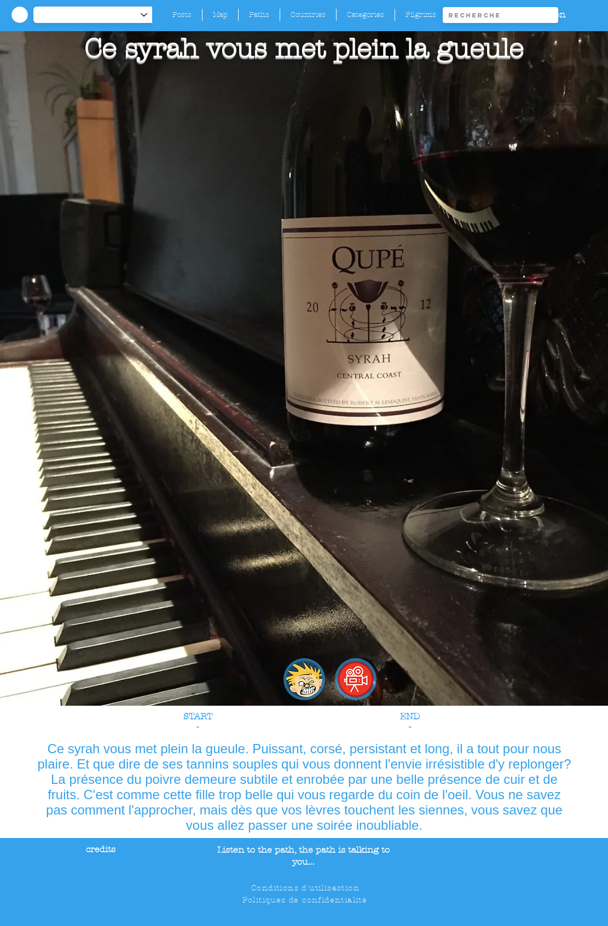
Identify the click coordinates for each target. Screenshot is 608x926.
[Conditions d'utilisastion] (306, 888)
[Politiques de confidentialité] (305, 900)
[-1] (95, 15)
